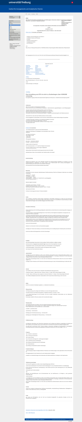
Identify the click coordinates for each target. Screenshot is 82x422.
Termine (46, 65)
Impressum (42, 419)
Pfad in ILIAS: (28, 32)
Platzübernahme (38, 69)
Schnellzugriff (12, 17)
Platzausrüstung (38, 68)
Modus (36, 67)
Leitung (36, 65)
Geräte (27, 70)
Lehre (29, 14)
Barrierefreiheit (33, 419)
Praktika (33, 14)
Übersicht (27, 419)
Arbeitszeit (28, 67)
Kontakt (37, 419)
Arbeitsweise (28, 66)
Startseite (11, 16)
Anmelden (70, 421)
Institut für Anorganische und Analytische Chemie (26, 9)
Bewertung (28, 69)
